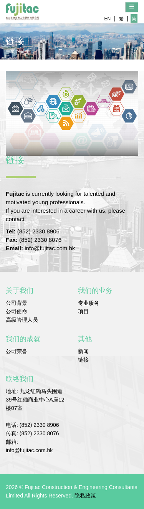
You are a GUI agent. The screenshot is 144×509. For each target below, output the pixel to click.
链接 (25, 51)
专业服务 (88, 303)
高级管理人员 (22, 320)
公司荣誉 (16, 351)
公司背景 (16, 303)
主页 (10, 51)
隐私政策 (85, 495)
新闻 (83, 351)
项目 (83, 311)
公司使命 (16, 311)
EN (107, 18)
